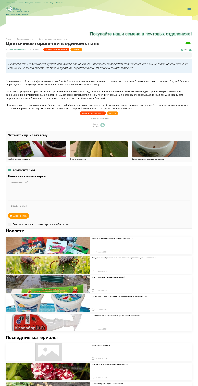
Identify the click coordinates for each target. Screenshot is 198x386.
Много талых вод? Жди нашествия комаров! (108, 277)
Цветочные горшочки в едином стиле (53, 39)
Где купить (29, 3)
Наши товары (11, 3)
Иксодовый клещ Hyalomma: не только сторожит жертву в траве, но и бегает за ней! (123, 258)
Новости (38, 3)
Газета (45, 3)
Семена (21, 3)
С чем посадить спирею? (101, 345)
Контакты (59, 3)
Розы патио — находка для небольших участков (110, 364)
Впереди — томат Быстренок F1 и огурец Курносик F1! (112, 238)
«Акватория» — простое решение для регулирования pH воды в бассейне (119, 296)
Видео (52, 3)
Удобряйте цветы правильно (19, 159)
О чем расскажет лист (78, 159)
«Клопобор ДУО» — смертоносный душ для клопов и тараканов (116, 315)
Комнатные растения (56, 49)
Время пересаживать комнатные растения (148, 159)
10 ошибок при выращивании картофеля (107, 384)
